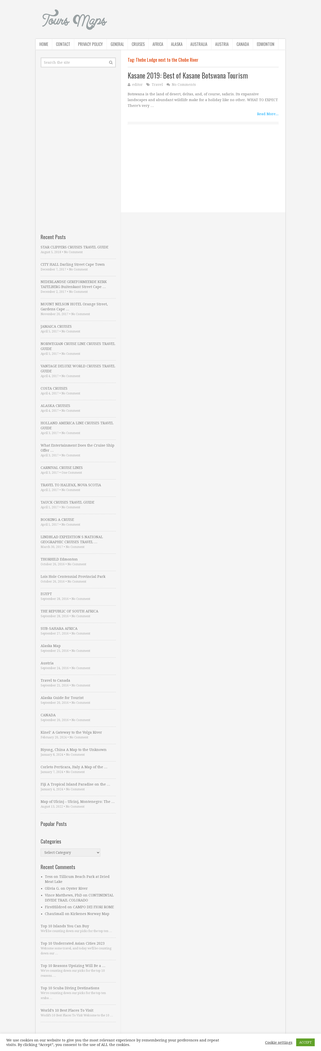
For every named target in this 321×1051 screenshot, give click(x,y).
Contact (63, 44)
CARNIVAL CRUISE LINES (62, 468)
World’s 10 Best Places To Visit (67, 1010)
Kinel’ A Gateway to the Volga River (71, 732)
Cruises (138, 44)
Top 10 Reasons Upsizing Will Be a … (73, 966)
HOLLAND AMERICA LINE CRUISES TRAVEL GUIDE (77, 425)
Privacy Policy (90, 44)
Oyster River (77, 888)
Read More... (268, 114)
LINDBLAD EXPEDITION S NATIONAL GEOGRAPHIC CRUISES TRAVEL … (72, 539)
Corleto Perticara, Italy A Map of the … (74, 767)
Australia (198, 44)
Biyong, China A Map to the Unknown (74, 750)
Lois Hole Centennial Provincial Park (73, 577)
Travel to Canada (55, 680)
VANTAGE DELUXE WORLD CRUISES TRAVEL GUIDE (78, 368)
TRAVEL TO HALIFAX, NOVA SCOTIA (71, 485)
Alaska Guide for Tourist (62, 698)
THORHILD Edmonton (59, 559)
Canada (242, 44)
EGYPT (46, 594)
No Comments (184, 85)
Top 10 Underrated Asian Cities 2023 (73, 943)
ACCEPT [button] (305, 1042)
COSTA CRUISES (54, 388)
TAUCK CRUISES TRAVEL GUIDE (67, 502)
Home (43, 44)
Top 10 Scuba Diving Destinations (70, 988)
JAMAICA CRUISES (56, 326)
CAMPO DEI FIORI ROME (93, 907)
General (117, 44)
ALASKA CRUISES (55, 406)
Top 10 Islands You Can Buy (65, 926)
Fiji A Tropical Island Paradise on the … (75, 784)
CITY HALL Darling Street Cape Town (73, 264)
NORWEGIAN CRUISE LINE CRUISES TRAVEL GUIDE (78, 346)
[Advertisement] (203, 177)
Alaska (177, 44)
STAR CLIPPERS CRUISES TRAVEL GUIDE (74, 247)
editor (137, 85)
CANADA (48, 715)
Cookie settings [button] (278, 1042)
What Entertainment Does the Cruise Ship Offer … (77, 447)
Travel (157, 85)
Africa (157, 44)
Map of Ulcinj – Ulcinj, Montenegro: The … (78, 802)
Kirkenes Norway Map (89, 914)
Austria (222, 44)
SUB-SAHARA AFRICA (59, 628)
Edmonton (265, 44)
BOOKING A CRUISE (57, 520)
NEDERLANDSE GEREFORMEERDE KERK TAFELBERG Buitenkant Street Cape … (74, 284)
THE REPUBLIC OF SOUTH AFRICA (69, 611)
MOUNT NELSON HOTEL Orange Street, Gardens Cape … (74, 306)
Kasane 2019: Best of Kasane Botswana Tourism (188, 75)
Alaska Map (51, 646)
